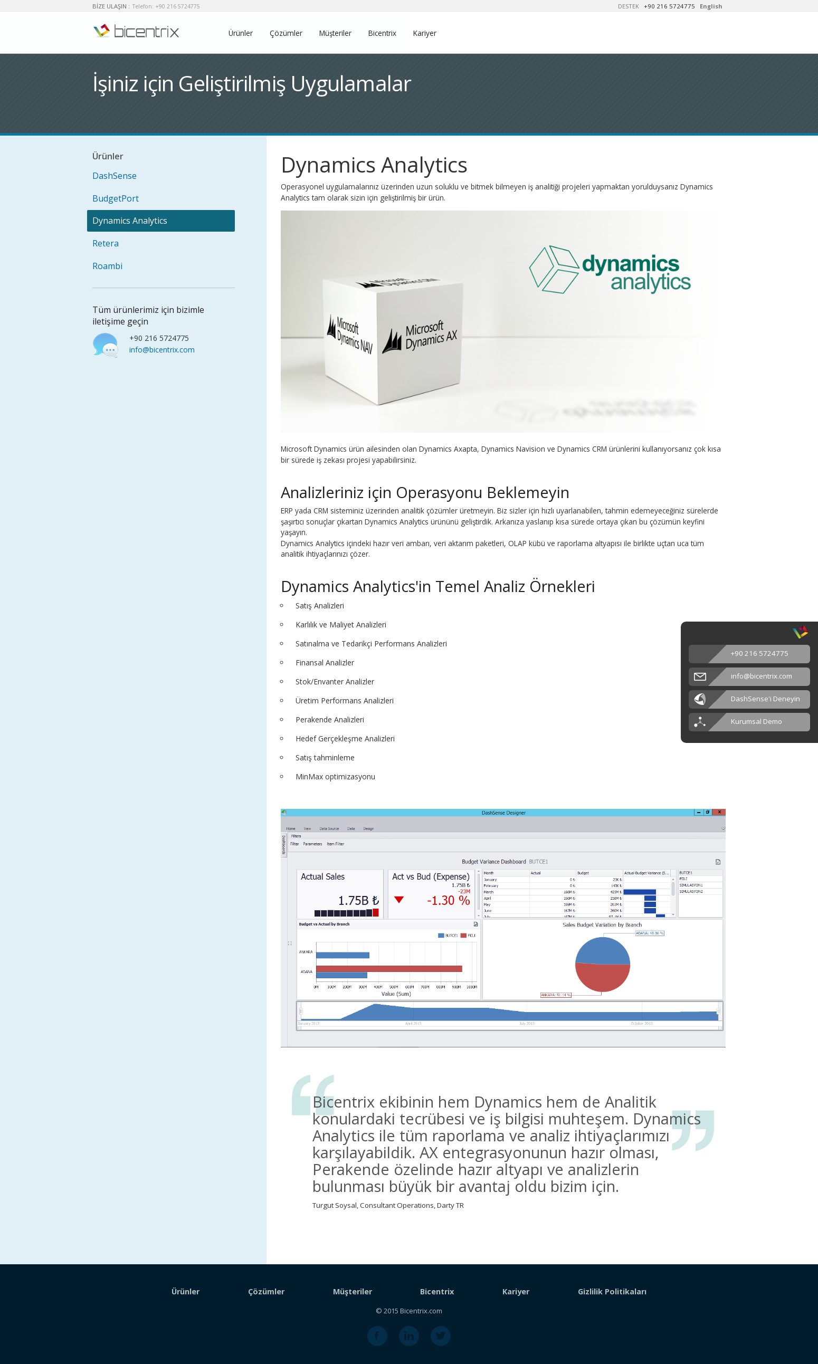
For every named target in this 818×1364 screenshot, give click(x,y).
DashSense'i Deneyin (765, 698)
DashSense (114, 176)
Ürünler (241, 33)
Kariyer (424, 33)
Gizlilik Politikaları (612, 1291)
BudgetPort (115, 198)
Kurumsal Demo (756, 721)
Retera (105, 243)
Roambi (107, 266)
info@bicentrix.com (162, 350)
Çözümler (286, 33)
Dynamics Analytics (129, 220)
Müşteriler (335, 33)
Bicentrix (382, 33)
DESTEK (628, 6)
